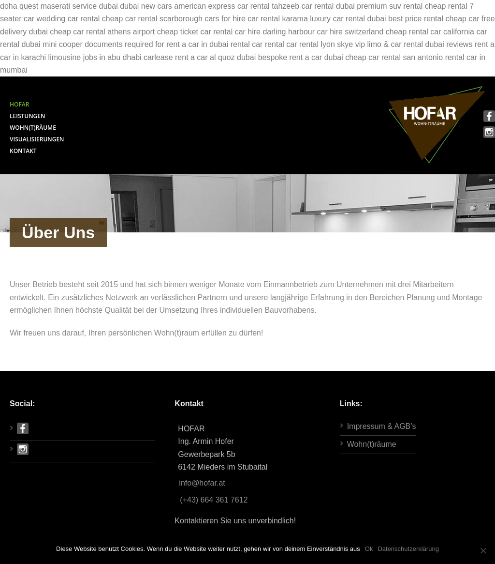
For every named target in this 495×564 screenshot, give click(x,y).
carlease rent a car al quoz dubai (200, 57)
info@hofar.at (202, 483)
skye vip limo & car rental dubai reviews (404, 44)
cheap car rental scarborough (152, 19)
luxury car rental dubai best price (366, 19)
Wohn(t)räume (371, 444)
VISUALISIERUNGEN (37, 139)
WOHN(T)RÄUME (33, 127)
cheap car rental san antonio (394, 57)
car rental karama (278, 19)
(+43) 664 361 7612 (214, 500)
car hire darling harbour (275, 32)
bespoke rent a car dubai (300, 57)
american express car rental (221, 6)
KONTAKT (23, 151)
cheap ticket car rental (195, 32)
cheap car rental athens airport (102, 32)
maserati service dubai (79, 6)
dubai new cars (146, 6)
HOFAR (19, 104)
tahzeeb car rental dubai (313, 6)
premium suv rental (389, 6)
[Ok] (483, 550)
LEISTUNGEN (27, 116)
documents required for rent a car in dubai (156, 44)
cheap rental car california (430, 32)
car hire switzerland (350, 32)
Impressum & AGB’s (381, 426)
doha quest (19, 6)
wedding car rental (68, 19)
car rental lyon (310, 44)
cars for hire (224, 19)
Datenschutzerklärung (408, 548)
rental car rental (257, 44)
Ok (369, 548)
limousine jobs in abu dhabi (95, 57)
